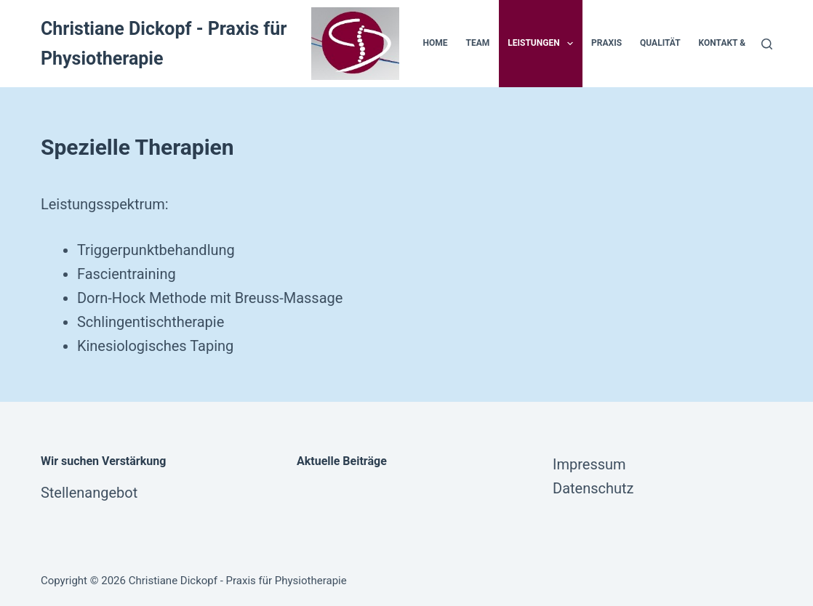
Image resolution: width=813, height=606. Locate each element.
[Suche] (766, 44)
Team (478, 43)
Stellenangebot (89, 492)
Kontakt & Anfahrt (743, 43)
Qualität (660, 43)
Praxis (606, 43)
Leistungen (543, 43)
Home (435, 43)
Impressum (589, 464)
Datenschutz (593, 488)
